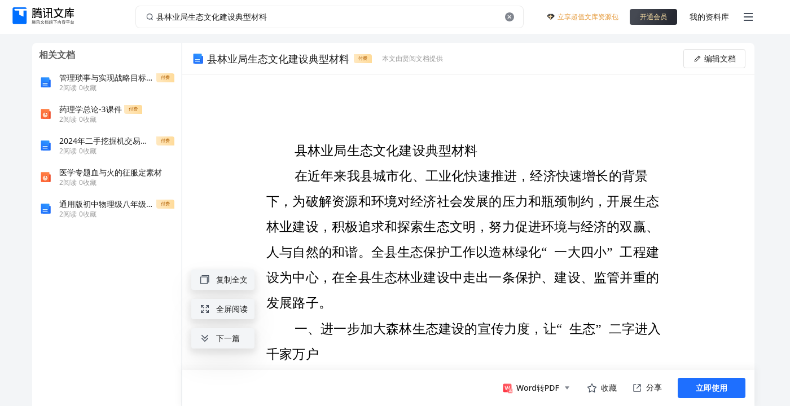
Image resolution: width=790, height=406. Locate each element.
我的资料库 (709, 16)
